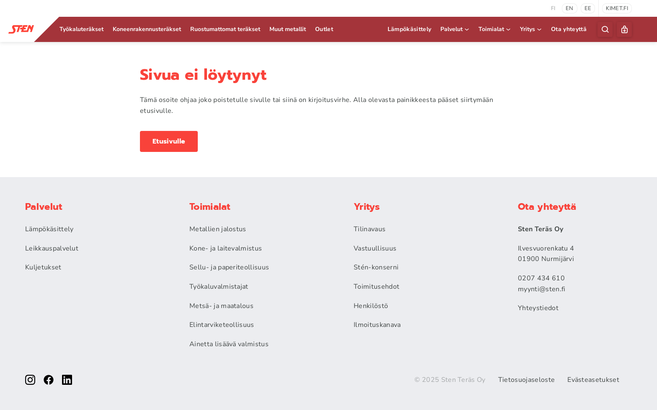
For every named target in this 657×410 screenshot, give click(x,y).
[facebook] (49, 380)
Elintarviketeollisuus (221, 324)
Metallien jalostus (217, 229)
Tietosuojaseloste (526, 380)
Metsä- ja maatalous (221, 306)
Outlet (324, 29)
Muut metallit (287, 29)
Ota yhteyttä (569, 29)
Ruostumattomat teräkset (225, 29)
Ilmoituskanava (377, 324)
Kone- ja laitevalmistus (225, 248)
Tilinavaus (369, 229)
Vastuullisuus (375, 248)
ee (588, 8)
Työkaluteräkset (81, 29)
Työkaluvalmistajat (218, 286)
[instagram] (30, 380)
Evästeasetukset (593, 380)
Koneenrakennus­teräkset (147, 29)
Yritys (531, 29)
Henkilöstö (371, 306)
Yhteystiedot (538, 308)
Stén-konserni (376, 267)
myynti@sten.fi (541, 289)
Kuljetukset (43, 267)
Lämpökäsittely (409, 29)
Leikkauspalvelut (51, 248)
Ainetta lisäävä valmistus (229, 344)
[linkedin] (67, 380)
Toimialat (495, 29)
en (570, 8)
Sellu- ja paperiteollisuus (229, 267)
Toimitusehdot (376, 286)
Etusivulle (169, 141)
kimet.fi (617, 8)
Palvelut (455, 29)
